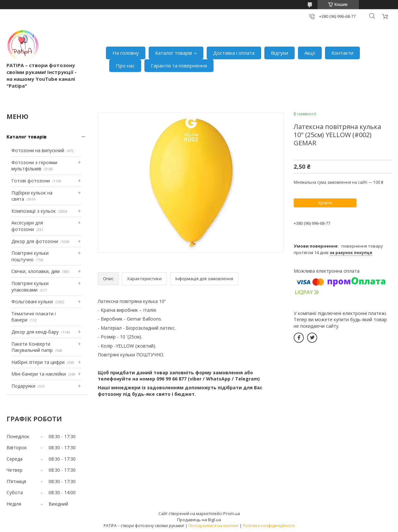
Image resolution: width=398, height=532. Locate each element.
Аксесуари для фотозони (27, 226)
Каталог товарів (173, 53)
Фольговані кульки (32, 301)
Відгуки (279, 53)
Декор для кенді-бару (35, 332)
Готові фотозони (30, 181)
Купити (325, 202)
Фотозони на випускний (37, 150)
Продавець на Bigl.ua (199, 520)
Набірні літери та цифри (38, 362)
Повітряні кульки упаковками (30, 286)
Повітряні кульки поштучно (30, 256)
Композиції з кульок (33, 211)
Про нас (125, 65)
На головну (125, 53)
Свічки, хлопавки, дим (35, 271)
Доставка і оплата (234, 53)
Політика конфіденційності (269, 525)
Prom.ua (231, 513)
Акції (309, 53)
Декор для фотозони (34, 241)
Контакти (342, 53)
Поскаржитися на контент (213, 525)
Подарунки (23, 386)
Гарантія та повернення (179, 65)
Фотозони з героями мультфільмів (34, 165)
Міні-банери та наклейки (38, 374)
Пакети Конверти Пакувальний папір (32, 347)
